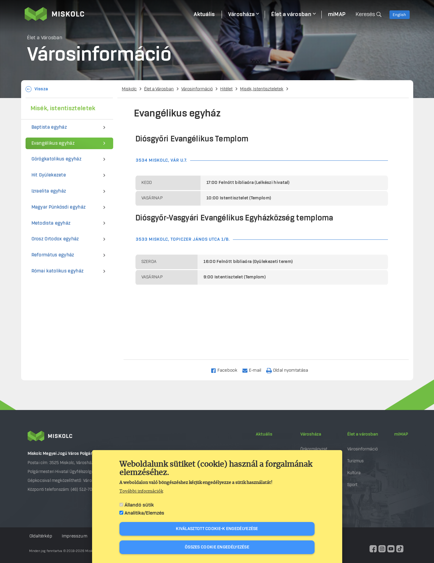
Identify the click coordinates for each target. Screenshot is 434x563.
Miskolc (129, 89)
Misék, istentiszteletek (63, 108)
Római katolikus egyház (57, 271)
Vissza (41, 89)
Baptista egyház (49, 127)
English (399, 15)
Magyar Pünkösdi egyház (58, 207)
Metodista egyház (51, 223)
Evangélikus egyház (53, 143)
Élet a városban (362, 434)
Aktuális (264, 434)
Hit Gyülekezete (48, 175)
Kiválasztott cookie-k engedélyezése (217, 528)
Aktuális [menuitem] (204, 15)
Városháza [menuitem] (241, 15)
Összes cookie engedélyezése (217, 547)
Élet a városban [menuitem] (291, 15)
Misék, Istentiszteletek (261, 89)
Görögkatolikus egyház (56, 159)
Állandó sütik (139, 505)
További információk (141, 491)
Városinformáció (197, 89)
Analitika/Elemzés (144, 513)
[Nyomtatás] (290, 370)
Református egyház (52, 255)
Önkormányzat (313, 449)
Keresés (365, 15)
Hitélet (226, 89)
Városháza (310, 434)
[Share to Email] (254, 370)
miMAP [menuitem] (337, 15)
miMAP (401, 434)
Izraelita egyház (48, 191)
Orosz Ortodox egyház (55, 239)
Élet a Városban (159, 89)
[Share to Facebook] (226, 370)
